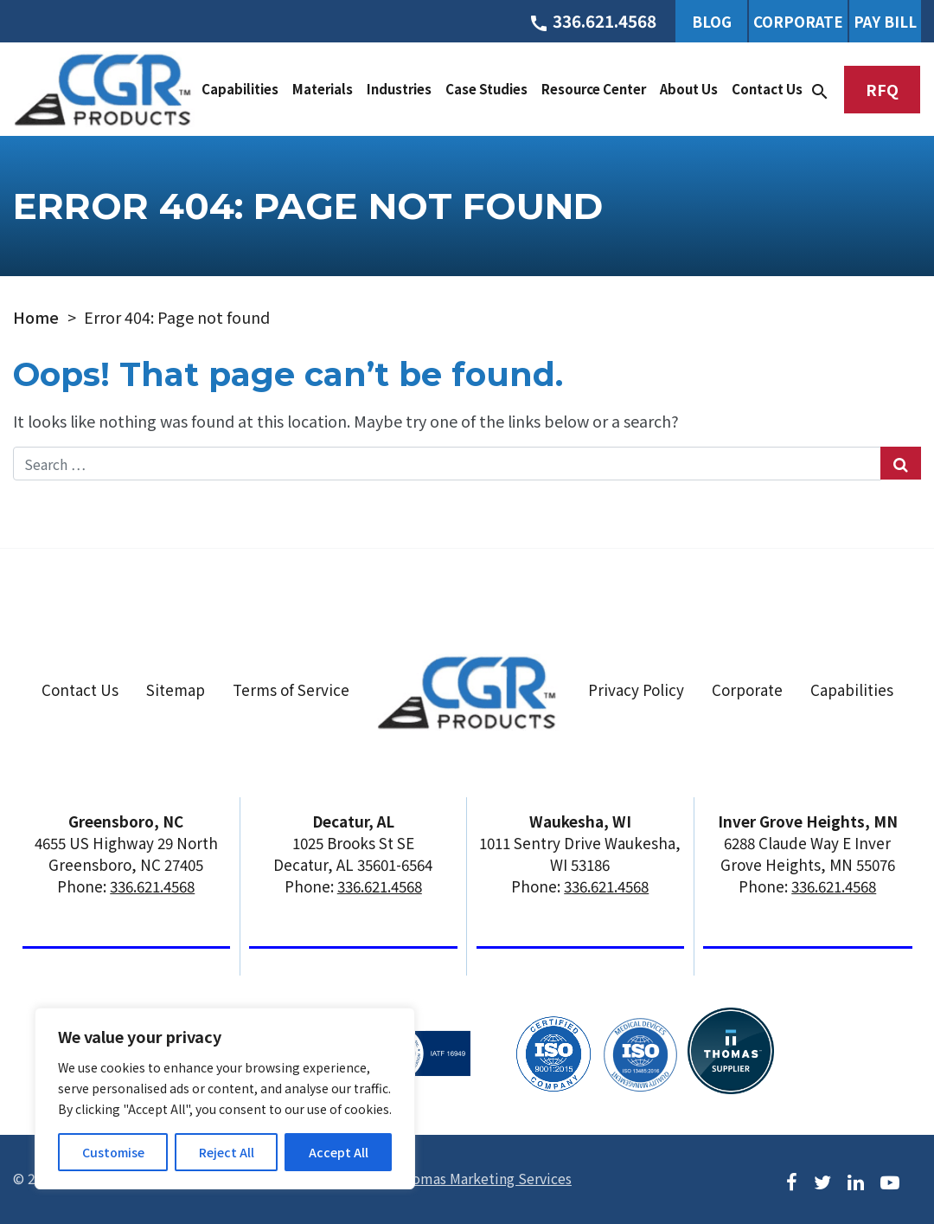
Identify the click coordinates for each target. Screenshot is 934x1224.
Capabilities (240, 89)
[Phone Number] (592, 21)
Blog (712, 21)
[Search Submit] (900, 463)
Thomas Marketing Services (483, 1178)
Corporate (798, 21)
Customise (113, 1152)
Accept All (338, 1152)
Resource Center (593, 89)
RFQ (882, 89)
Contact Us (767, 89)
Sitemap (175, 689)
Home (36, 317)
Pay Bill (885, 21)
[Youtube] (889, 1180)
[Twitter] (822, 1180)
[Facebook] (791, 1180)
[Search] (819, 89)
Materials (322, 89)
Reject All (226, 1152)
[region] (225, 1098)
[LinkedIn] (856, 1180)
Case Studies (486, 89)
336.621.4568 (152, 886)
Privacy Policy (636, 689)
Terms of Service (291, 689)
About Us (689, 89)
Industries (399, 89)
